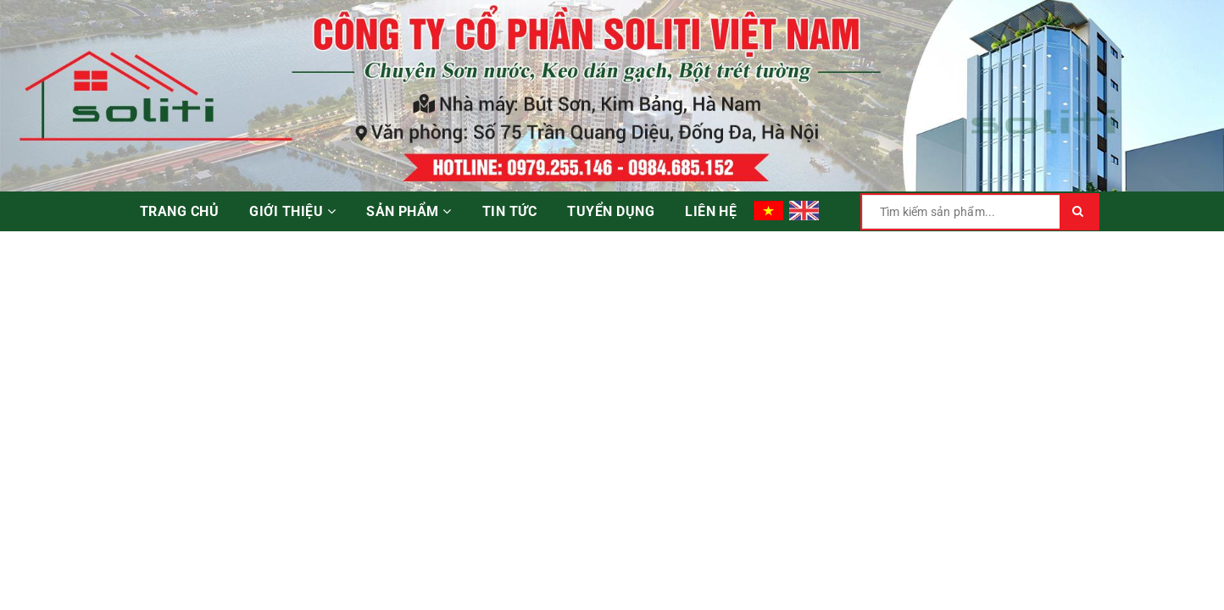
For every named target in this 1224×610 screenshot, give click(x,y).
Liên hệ (711, 211)
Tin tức (509, 211)
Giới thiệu (292, 211)
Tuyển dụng (610, 211)
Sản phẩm (409, 211)
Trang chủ (179, 211)
